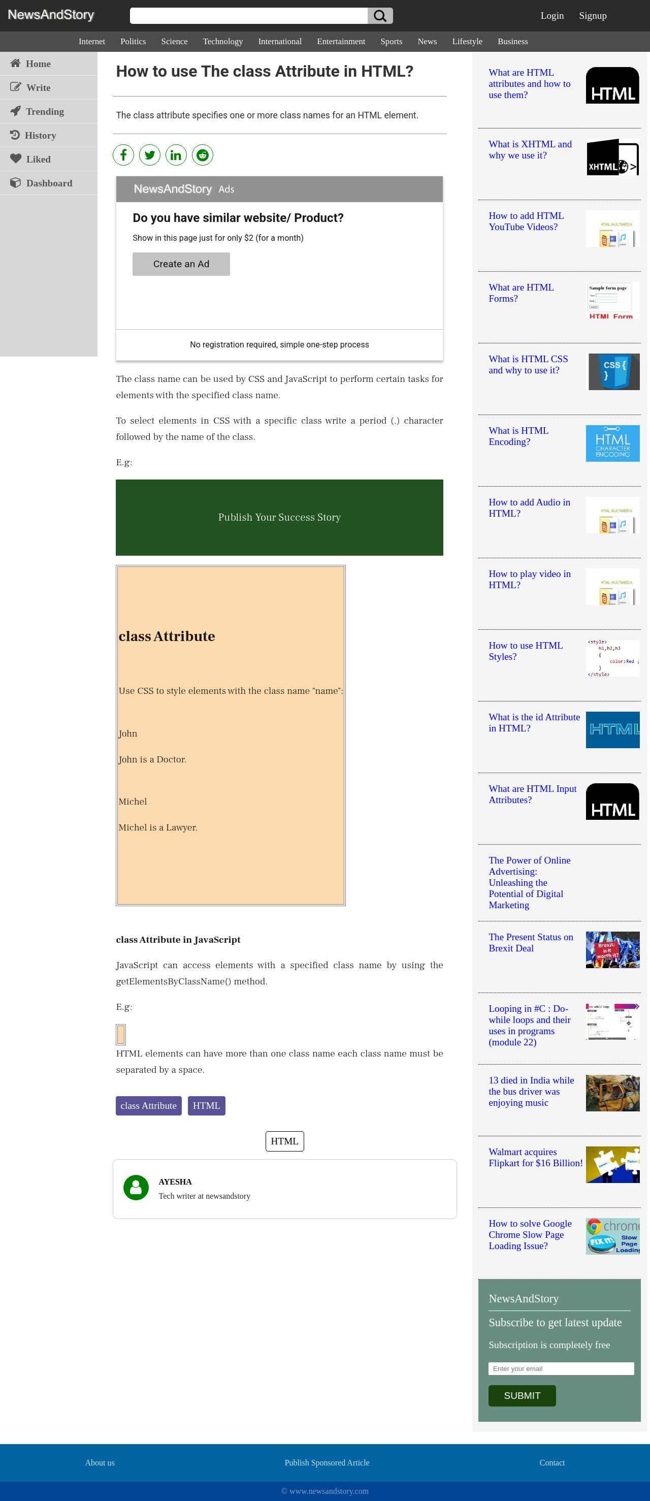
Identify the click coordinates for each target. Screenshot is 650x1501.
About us (99, 1462)
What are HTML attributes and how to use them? (529, 83)
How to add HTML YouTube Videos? (526, 221)
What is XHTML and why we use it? (530, 150)
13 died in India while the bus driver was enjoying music (531, 1091)
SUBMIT (522, 1395)
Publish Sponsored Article (327, 1462)
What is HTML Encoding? (518, 436)
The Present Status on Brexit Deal (531, 942)
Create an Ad (181, 264)
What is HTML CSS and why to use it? (528, 364)
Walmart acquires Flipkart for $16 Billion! (536, 1157)
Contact (552, 1462)
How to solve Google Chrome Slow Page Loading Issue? (530, 1234)
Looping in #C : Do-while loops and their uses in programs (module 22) (529, 1025)
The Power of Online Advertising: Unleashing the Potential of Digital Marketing (529, 882)
